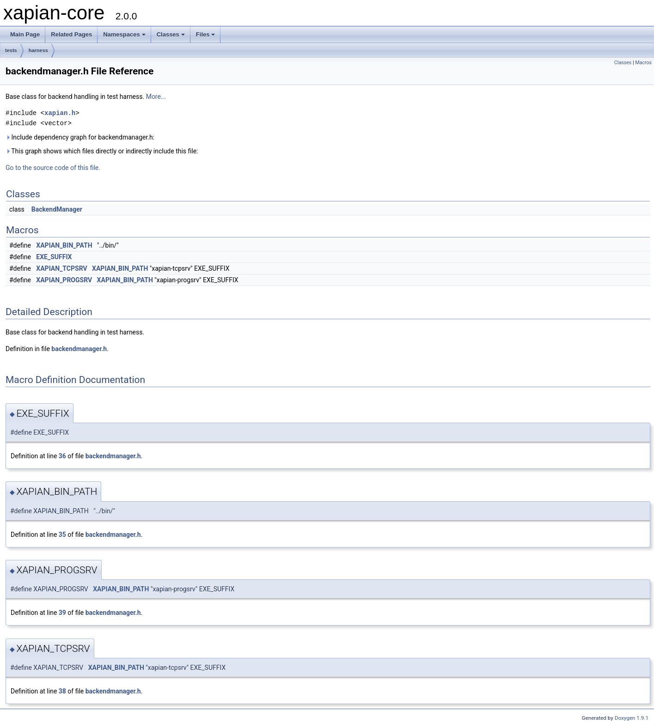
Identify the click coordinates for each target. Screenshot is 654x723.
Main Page (25, 34)
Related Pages (71, 34)
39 (62, 612)
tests (11, 50)
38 (62, 691)
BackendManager (56, 209)
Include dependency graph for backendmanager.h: (80, 137)
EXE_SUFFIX (54, 257)
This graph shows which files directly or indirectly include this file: (102, 151)
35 (62, 534)
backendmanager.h (79, 348)
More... (156, 96)
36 (62, 456)
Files (205, 34)
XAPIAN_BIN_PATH (64, 245)
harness (38, 50)
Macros (643, 63)
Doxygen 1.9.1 (631, 718)
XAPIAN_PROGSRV (64, 280)
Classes (171, 34)
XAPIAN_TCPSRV (61, 268)
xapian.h (59, 113)
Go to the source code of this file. (53, 167)
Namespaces (124, 34)
